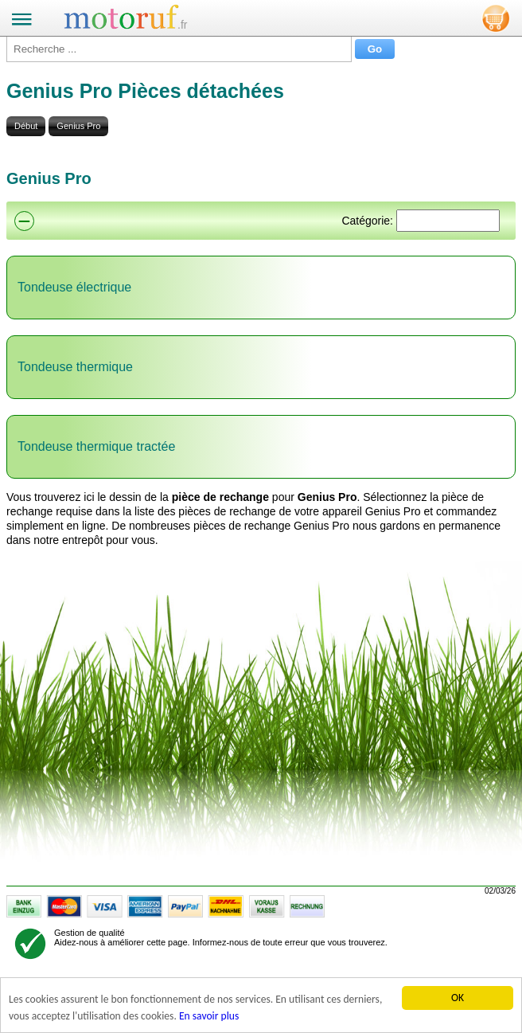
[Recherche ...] (179, 49)
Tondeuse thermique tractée (96, 446)
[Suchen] (448, 220)
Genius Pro (78, 126)
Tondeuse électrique (74, 287)
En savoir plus (209, 1016)
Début (25, 126)
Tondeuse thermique (75, 367)
